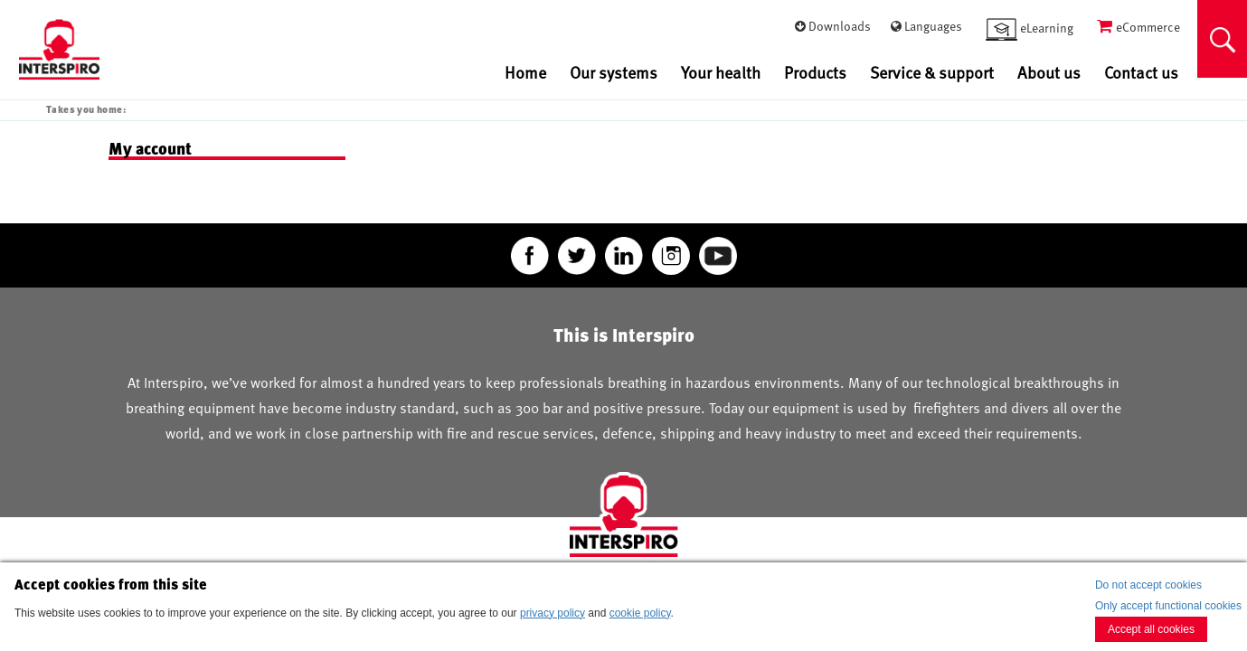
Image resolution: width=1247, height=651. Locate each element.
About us (1049, 71)
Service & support (932, 71)
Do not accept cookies (1148, 585)
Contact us (1141, 71)
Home (525, 71)
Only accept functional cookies (1168, 605)
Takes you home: (86, 109)
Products (815, 71)
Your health (720, 71)
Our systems (613, 71)
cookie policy (640, 613)
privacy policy (552, 613)
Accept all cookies (1151, 629)
